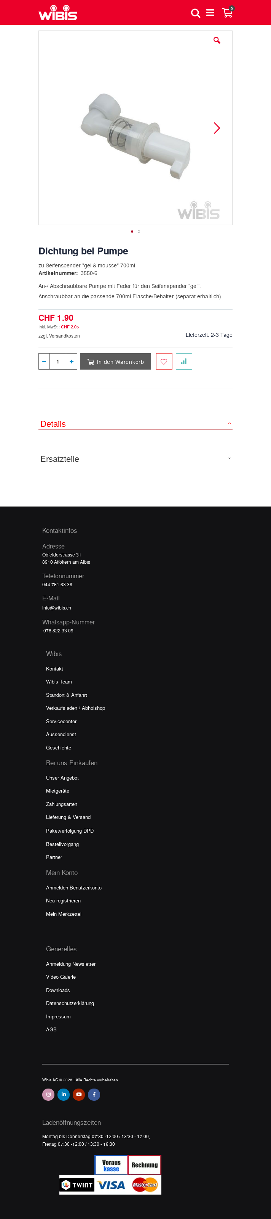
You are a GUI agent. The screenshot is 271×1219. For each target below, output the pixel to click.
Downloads (58, 990)
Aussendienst (61, 734)
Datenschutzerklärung (70, 1003)
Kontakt (54, 668)
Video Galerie (61, 976)
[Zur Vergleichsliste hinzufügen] (184, 361)
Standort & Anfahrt (66, 694)
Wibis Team (59, 681)
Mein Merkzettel (63, 913)
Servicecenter (61, 721)
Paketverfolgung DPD (70, 830)
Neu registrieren (63, 900)
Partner (54, 856)
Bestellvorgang (62, 844)
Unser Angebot (62, 777)
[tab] (135, 422)
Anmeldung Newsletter (71, 963)
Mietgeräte (57, 790)
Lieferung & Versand (68, 816)
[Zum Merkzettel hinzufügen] (164, 361)
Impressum (58, 1016)
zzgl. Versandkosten (59, 335)
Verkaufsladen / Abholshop (75, 707)
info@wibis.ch (56, 607)
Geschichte (58, 747)
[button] (217, 46)
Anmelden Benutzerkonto (74, 887)
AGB (51, 1029)
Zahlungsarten (61, 803)
